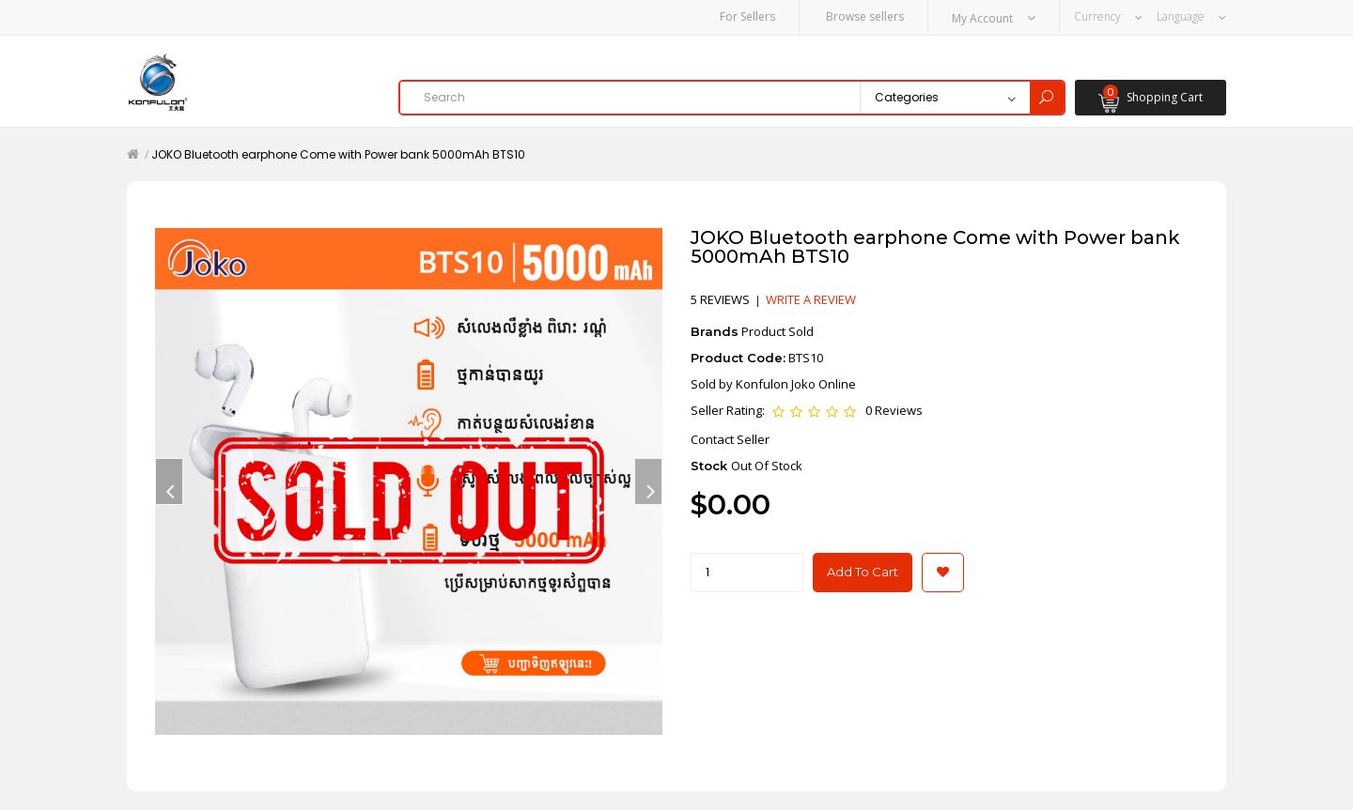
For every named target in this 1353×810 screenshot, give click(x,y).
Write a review (811, 299)
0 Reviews (894, 410)
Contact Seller (730, 438)
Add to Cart (862, 571)
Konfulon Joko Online (796, 382)
